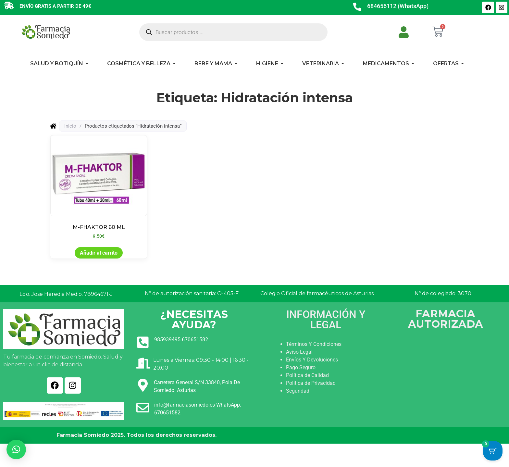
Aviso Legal (299, 352)
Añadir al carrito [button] (99, 253)
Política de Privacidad (311, 383)
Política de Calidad (307, 375)
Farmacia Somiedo (82, 435)
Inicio (70, 126)
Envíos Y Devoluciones (312, 360)
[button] (16, 449)
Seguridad (297, 391)
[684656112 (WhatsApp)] (357, 7)
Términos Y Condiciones (313, 344)
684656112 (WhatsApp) (398, 6)
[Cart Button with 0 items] (493, 451)
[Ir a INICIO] (45, 31)
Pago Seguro (301, 367)
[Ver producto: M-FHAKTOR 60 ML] (98, 187)
